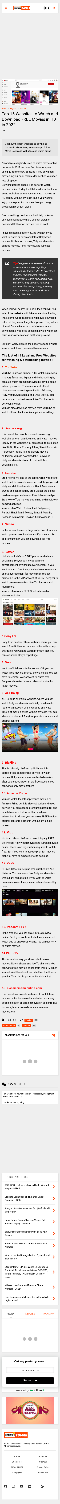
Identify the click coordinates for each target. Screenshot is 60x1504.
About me (43, 1456)
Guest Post (17, 1462)
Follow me (43, 1473)
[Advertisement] (30, 44)
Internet (23, 109)
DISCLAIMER (17, 1467)
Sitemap (43, 1462)
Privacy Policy (43, 1467)
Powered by (30, 1390)
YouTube (11, 367)
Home (4, 109)
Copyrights (17, 1473)
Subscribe (30, 1380)
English (13, 109)
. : (24, 988)
